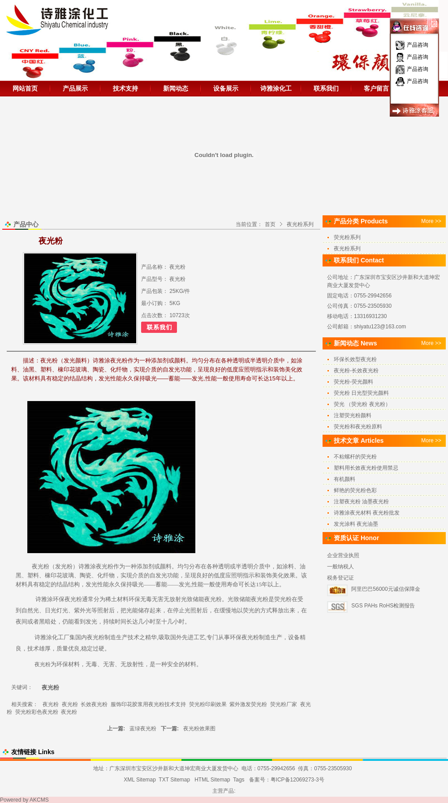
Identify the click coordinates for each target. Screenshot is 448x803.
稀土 (111, 599)
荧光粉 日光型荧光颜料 (361, 393)
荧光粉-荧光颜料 (353, 382)
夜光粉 (40, 566)
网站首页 (25, 88)
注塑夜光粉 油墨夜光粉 (361, 501)
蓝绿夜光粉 (142, 728)
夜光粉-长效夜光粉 (356, 370)
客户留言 (376, 88)
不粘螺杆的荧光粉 (355, 457)
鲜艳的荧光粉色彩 (355, 490)
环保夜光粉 (67, 599)
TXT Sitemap (174, 780)
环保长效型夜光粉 (355, 359)
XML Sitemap (140, 780)
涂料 (288, 566)
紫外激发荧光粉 (248, 704)
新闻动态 (175, 88)
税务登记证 (340, 578)
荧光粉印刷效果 (208, 704)
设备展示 (225, 88)
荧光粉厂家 (283, 704)
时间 (120, 621)
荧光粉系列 (347, 237)
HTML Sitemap (212, 780)
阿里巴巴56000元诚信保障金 (385, 589)
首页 (270, 224)
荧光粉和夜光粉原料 (358, 426)
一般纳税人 (340, 566)
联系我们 (326, 88)
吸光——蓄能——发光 (161, 584)
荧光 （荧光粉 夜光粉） (362, 404)
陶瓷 (85, 575)
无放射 (172, 599)
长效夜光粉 (94, 704)
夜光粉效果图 (199, 728)
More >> (431, 221)
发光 (161, 575)
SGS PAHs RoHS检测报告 (383, 605)
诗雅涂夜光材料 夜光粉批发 (367, 513)
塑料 (33, 575)
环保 (134, 599)
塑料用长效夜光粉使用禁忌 (366, 468)
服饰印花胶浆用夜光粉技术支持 (148, 704)
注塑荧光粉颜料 (352, 415)
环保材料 (68, 664)
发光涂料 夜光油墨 (356, 524)
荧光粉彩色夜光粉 (36, 712)
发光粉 (64, 566)
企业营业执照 (343, 555)
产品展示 (75, 88)
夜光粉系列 (300, 224)
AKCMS (39, 800)
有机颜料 (344, 479)
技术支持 (125, 88)
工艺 (199, 637)
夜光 (210, 599)
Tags (238, 780)
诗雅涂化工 (276, 88)
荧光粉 (283, 599)
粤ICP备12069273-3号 (297, 780)
